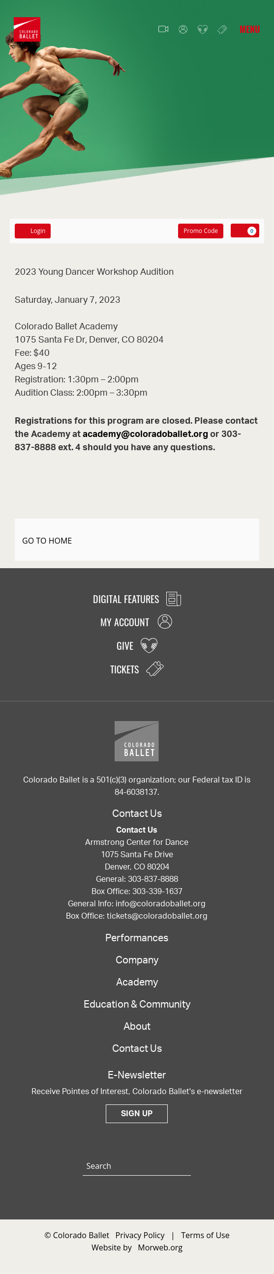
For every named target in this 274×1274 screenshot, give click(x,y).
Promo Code (200, 231)
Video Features (163, 29)
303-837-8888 (153, 879)
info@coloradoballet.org (161, 904)
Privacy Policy (140, 1235)
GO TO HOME (47, 540)
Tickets (222, 29)
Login (32, 231)
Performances (136, 938)
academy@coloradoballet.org (145, 434)
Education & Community (137, 1005)
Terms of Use (205, 1235)
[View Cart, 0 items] (245, 230)
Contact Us (137, 1049)
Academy (137, 982)
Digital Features (137, 598)
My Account (183, 29)
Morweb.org (160, 1247)
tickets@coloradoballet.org (157, 916)
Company (137, 960)
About (137, 1027)
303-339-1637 (157, 892)
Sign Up (136, 1114)
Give (203, 29)
